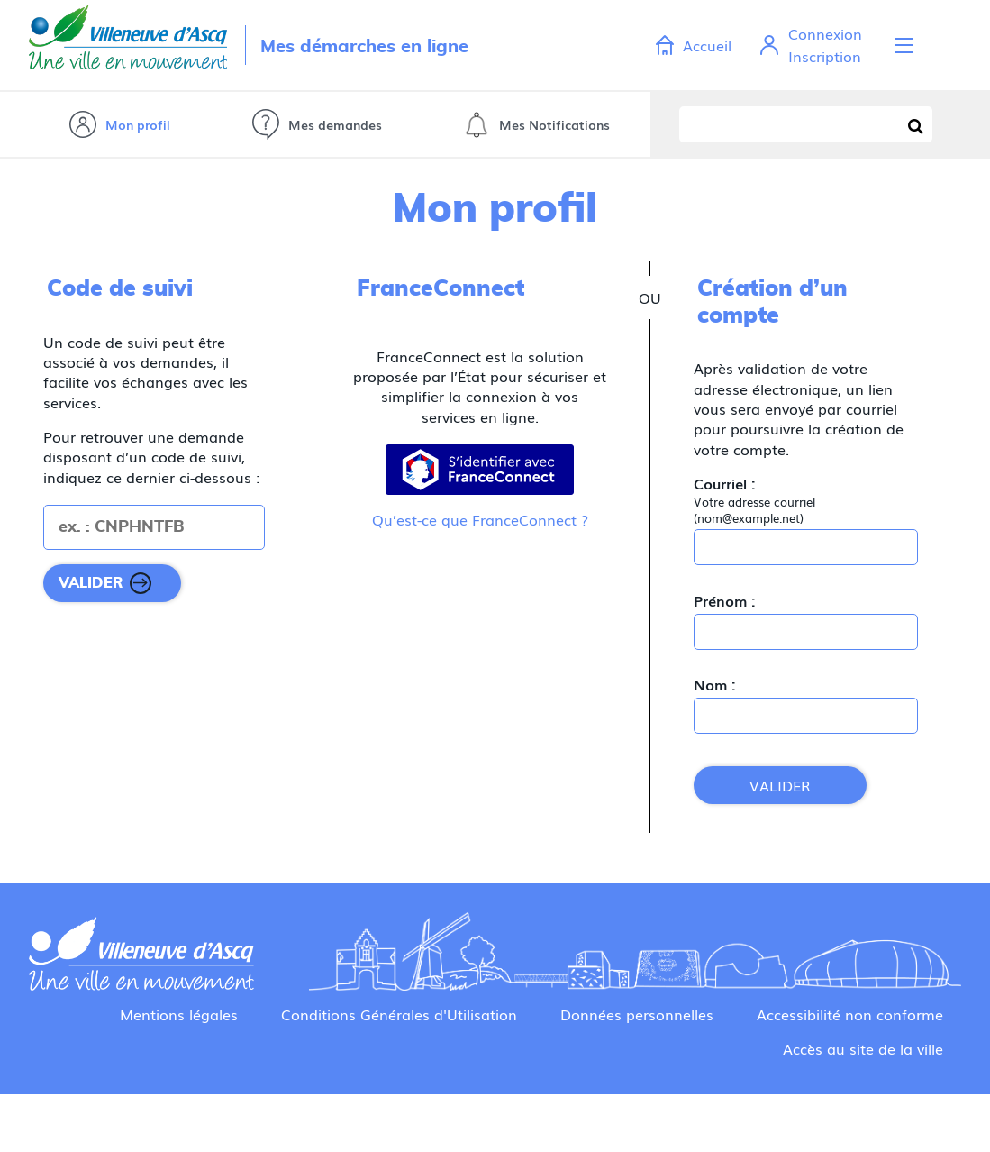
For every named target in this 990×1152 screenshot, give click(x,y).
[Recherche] (916, 124)
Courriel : (725, 483)
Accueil (707, 45)
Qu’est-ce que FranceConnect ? (480, 519)
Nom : (715, 684)
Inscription (824, 56)
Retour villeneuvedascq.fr (128, 45)
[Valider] (112, 583)
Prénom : (725, 600)
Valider (780, 785)
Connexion (825, 33)
